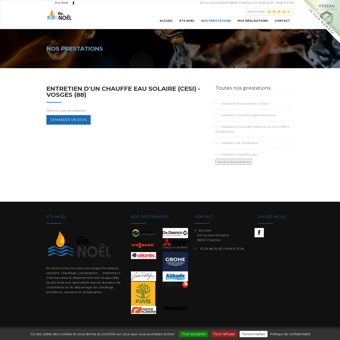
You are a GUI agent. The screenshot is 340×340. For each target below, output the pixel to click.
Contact (282, 20)
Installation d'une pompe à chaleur (245, 103)
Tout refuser (224, 334)
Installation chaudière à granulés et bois (248, 115)
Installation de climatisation (240, 143)
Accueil (166, 20)
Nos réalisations (253, 20)
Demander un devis (68, 120)
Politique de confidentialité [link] (290, 334)
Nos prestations (216, 20)
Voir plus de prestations (233, 161)
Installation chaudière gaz (239, 154)
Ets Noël (187, 20)
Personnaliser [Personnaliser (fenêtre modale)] (253, 334)
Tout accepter (193, 334)
